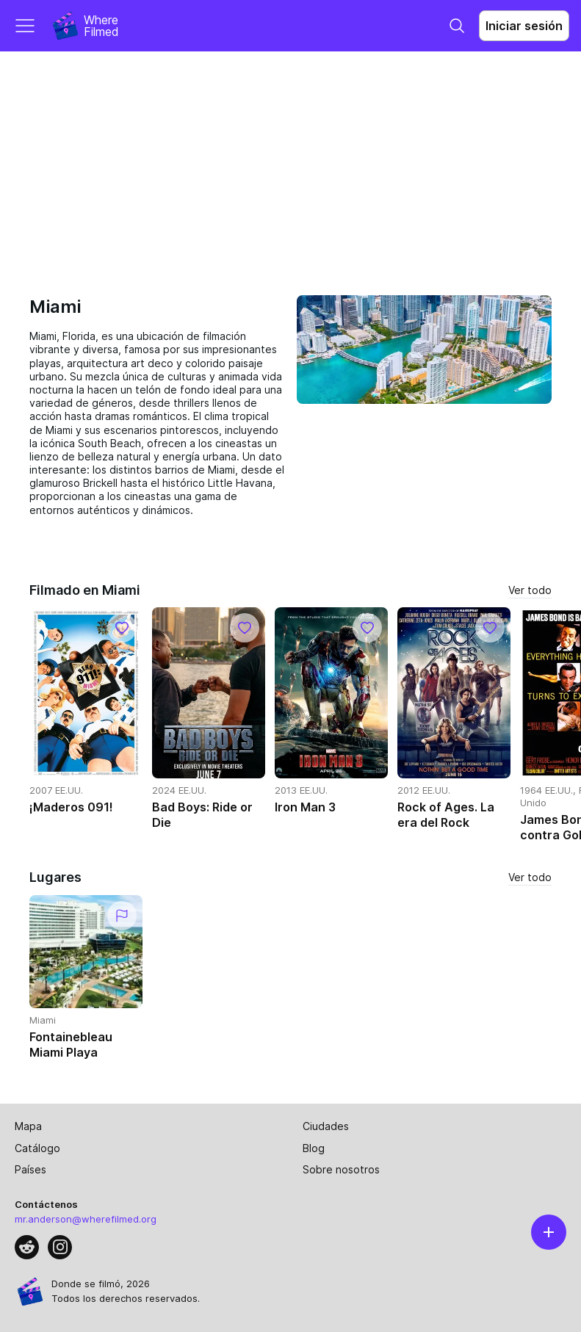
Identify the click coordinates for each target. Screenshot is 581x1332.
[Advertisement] (290, 161)
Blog (314, 1148)
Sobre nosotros (341, 1169)
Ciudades (326, 1126)
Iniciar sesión (524, 25)
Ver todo (530, 590)
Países (30, 1169)
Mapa (28, 1126)
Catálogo (37, 1148)
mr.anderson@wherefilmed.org (85, 1219)
